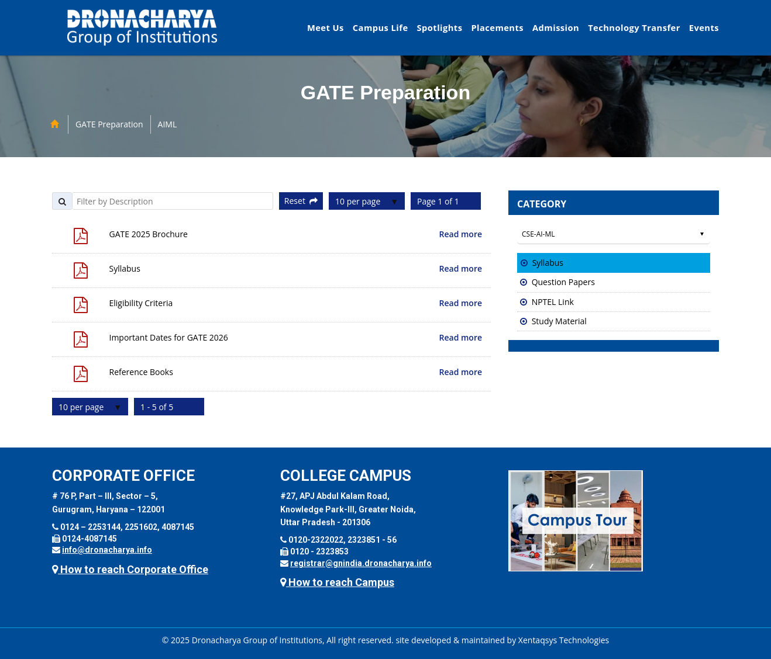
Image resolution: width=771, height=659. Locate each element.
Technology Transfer (634, 27)
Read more (461, 234)
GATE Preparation (109, 124)
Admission (555, 27)
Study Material (559, 321)
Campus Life (380, 27)
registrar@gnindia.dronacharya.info (361, 563)
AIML (167, 124)
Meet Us (325, 27)
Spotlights (440, 27)
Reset (301, 200)
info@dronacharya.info (107, 549)
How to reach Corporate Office (130, 569)
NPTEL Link (553, 301)
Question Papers (563, 281)
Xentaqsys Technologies (563, 640)
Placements (497, 27)
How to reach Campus (337, 582)
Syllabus (547, 262)
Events (704, 27)
